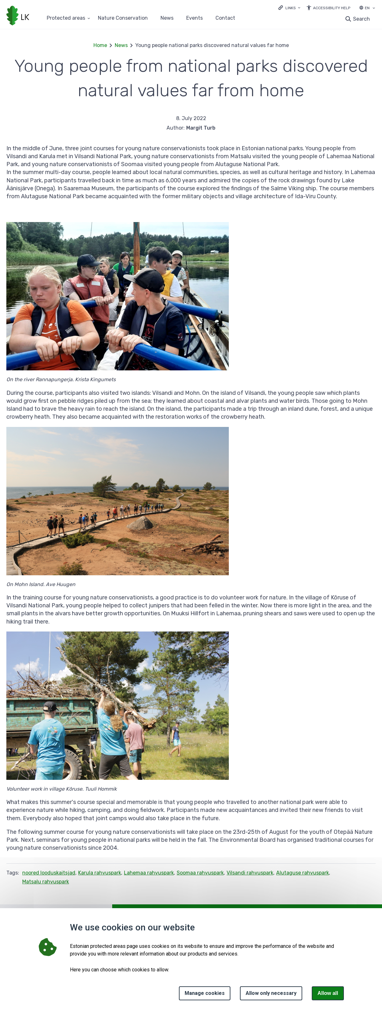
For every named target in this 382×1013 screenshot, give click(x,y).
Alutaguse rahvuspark (302, 873)
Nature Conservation (123, 18)
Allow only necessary (271, 993)
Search (361, 19)
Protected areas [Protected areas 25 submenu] (66, 18)
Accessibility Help (331, 8)
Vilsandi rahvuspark (250, 873)
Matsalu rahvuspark (45, 882)
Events (194, 18)
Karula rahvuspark (99, 873)
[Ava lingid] (289, 7)
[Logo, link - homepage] (17, 16)
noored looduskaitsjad (48, 873)
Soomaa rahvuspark (200, 873)
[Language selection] (374, 8)
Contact (225, 18)
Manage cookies (205, 993)
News (167, 18)
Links (290, 8)
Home (100, 45)
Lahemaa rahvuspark (149, 873)
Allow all (327, 993)
